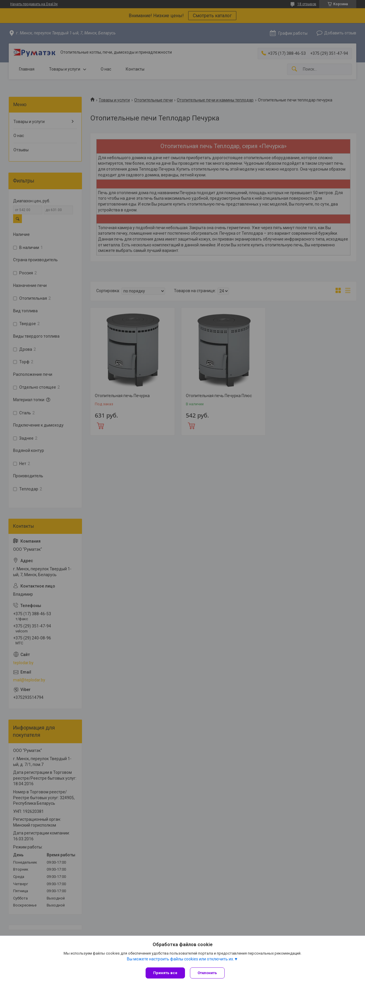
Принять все (165, 973)
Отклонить (208, 973)
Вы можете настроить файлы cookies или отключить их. (180, 959)
